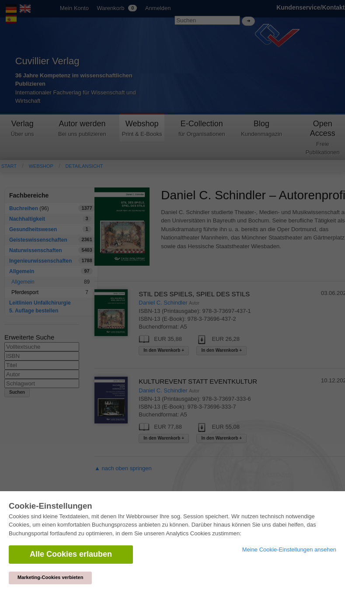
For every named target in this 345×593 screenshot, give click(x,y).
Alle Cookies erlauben (71, 554)
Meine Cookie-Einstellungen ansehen (289, 549)
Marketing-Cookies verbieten (50, 577)
